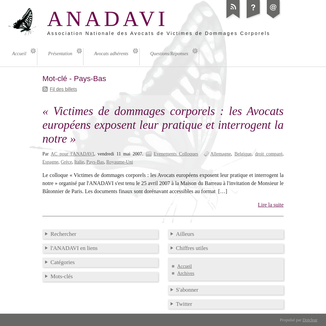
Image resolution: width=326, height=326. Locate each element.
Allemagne (220, 153)
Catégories (62, 262)
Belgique (243, 153)
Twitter (184, 304)
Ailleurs (185, 234)
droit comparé (269, 153)
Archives (185, 273)
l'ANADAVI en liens (74, 248)
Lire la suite (271, 205)
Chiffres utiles (192, 248)
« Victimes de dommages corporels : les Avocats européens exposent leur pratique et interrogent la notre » (163, 125)
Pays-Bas (95, 162)
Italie (79, 162)
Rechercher (63, 234)
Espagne (50, 162)
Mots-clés (61, 276)
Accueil (184, 266)
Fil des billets (63, 89)
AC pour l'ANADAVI (72, 153)
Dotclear (309, 320)
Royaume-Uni (119, 162)
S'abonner (187, 290)
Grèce (66, 162)
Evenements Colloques (176, 153)
